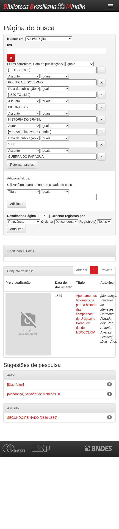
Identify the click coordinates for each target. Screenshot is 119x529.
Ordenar (47, 221)
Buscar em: (16, 39)
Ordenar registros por (68, 216)
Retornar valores (22, 164)
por (9, 44)
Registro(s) (87, 221)
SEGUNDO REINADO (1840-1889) (32, 417)
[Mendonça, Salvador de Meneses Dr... (35, 394)
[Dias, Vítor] (15, 384)
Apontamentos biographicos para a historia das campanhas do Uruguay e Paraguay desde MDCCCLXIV (86, 314)
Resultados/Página (21, 216)
